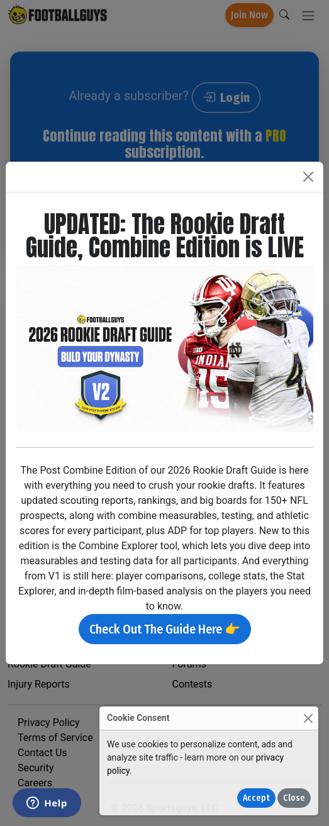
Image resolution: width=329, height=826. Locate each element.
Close (294, 798)
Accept (256, 798)
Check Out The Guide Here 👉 (164, 629)
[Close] (308, 718)
